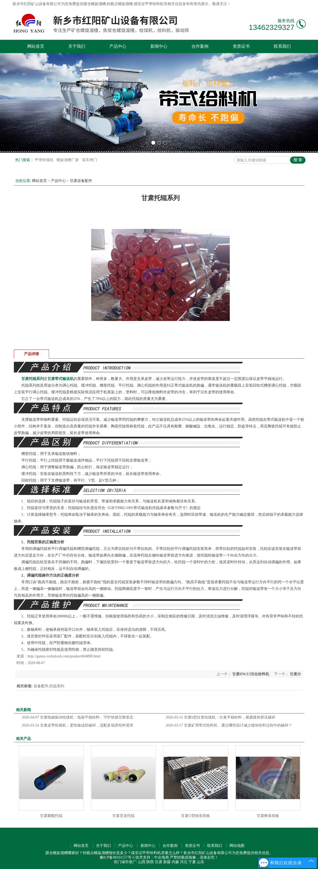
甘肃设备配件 (81, 181)
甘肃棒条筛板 (268, 816)
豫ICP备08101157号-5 (117, 857)
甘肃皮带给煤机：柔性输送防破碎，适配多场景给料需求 (78, 725)
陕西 (150, 862)
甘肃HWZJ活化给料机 (250, 674)
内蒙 (175, 862)
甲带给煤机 (45, 160)
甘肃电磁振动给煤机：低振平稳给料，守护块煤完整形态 (78, 717)
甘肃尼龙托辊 (123, 816)
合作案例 (199, 46)
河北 (183, 862)
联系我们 (282, 46)
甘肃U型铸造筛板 (195, 816)
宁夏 (192, 862)
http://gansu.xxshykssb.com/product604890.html (64, 656)
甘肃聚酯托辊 (51, 816)
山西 (142, 862)
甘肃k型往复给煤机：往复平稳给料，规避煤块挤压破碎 (221, 717)
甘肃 (158, 862)
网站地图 (237, 846)
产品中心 (117, 46)
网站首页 (35, 46)
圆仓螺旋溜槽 (94, 4)
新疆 (167, 862)
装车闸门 (89, 160)
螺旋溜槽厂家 (68, 160)
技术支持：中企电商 (152, 857)
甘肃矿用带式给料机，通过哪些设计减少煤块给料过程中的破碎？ (229, 725)
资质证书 (241, 46)
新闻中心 (158, 46)
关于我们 (76, 46)
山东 (200, 862)
